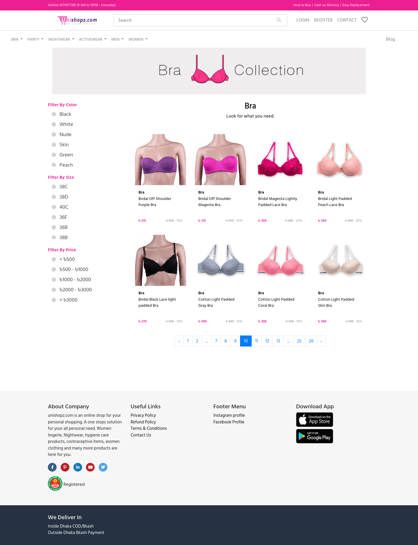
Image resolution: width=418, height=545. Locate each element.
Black (61, 114)
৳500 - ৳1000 (70, 269)
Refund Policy (143, 422)
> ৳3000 (65, 300)
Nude (61, 134)
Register (323, 20)
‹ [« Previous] (179, 341)
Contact (347, 20)
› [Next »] (321, 341)
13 (278, 341)
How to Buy (302, 5)
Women (136, 39)
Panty (33, 39)
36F (59, 217)
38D (60, 197)
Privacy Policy (143, 415)
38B (60, 237)
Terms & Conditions (149, 428)
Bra (15, 39)
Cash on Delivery (327, 5)
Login (302, 20)
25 (299, 341)
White (62, 124)
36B (60, 227)
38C (60, 187)
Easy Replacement (356, 5)
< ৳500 (63, 259)
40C (60, 207)
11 (256, 341)
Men (115, 39)
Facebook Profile (228, 422)
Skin (60, 145)
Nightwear (59, 39)
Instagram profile (229, 415)
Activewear (91, 39)
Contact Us (141, 435)
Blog (390, 39)
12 (267, 341)
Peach (62, 165)
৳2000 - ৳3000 (72, 290)
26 (311, 341)
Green (62, 155)
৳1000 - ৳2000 (71, 280)
